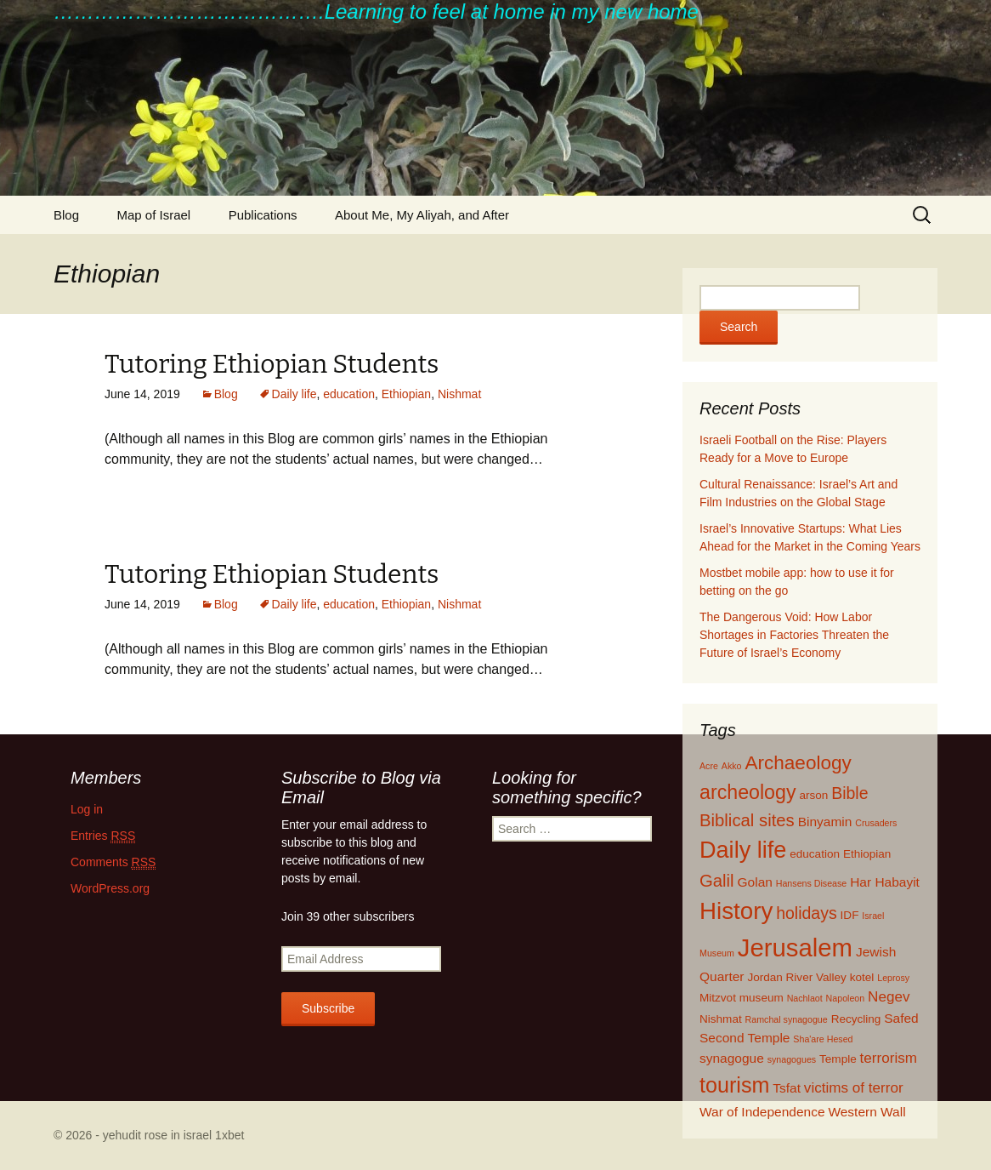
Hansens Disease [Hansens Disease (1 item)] (811, 883)
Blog (66, 215)
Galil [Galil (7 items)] (716, 880)
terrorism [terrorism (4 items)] (888, 1058)
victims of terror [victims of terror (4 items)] (853, 1088)
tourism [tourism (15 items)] (734, 1085)
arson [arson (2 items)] (813, 795)
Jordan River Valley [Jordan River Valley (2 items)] (796, 977)
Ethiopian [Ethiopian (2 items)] (867, 854)
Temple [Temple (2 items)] (838, 1059)
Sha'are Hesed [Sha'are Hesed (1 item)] (822, 1039)
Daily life (294, 394)
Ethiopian (406, 394)
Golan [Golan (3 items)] (755, 882)
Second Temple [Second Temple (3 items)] (744, 1037)
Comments (113, 862)
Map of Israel (153, 215)
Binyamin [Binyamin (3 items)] (825, 821)
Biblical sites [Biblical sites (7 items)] (747, 820)
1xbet (229, 1135)
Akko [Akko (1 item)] (732, 766)
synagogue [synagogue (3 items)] (731, 1058)
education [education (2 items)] (815, 854)
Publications (263, 215)
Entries (103, 836)
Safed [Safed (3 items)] (901, 1018)
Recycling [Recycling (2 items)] (856, 1019)
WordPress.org (110, 888)
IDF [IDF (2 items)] (850, 915)
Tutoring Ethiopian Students (272, 364)
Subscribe (328, 1008)
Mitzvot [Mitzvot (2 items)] (717, 997)
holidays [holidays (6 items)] (806, 913)
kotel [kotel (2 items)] (862, 977)
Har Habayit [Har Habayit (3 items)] (885, 882)
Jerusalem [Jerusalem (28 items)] (795, 947)
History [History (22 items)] (736, 911)
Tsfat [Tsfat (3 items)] (787, 1088)
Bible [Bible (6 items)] (849, 793)
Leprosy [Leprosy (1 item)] (893, 978)
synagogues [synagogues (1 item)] (791, 1059)
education (349, 394)
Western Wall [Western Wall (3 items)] (866, 1111)
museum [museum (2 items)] (761, 997)
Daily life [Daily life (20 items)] (742, 849)
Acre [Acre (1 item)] (708, 766)
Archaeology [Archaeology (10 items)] (798, 762)
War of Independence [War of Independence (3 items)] (762, 1111)
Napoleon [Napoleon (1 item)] (845, 998)
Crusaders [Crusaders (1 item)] (876, 823)
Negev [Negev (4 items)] (888, 997)
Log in (87, 809)
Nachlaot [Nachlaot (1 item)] (805, 998)
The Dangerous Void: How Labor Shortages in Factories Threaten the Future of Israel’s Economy (794, 634)
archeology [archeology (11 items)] (747, 792)
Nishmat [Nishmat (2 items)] (720, 1019)
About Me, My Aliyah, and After (422, 215)
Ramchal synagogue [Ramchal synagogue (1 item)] (786, 1019)
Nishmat (459, 394)
